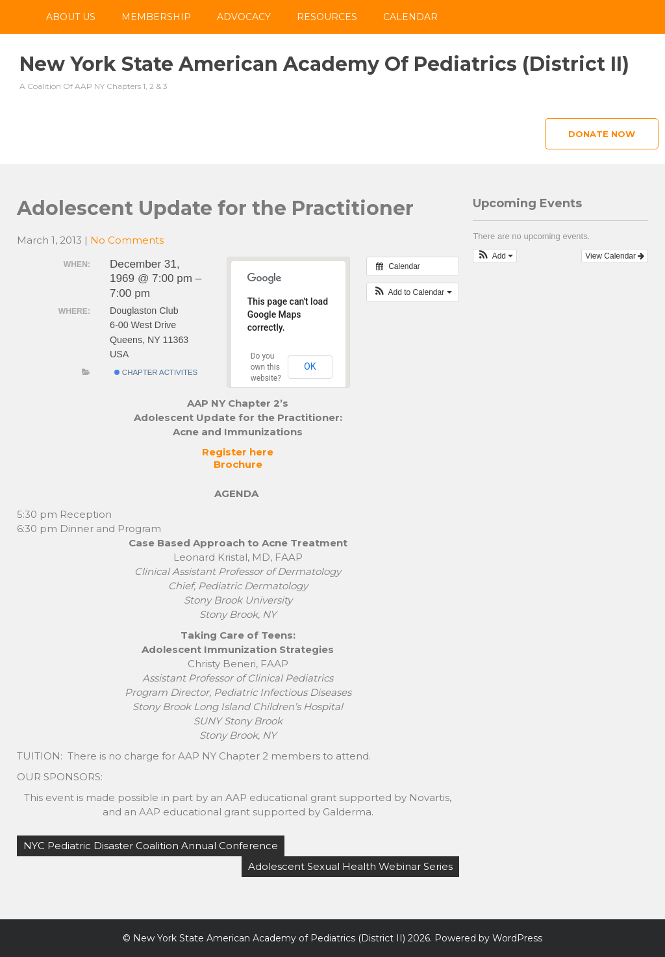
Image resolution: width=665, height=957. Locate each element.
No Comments (127, 240)
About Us (70, 17)
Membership (156, 17)
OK (310, 366)
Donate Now (601, 134)
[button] (412, 292)
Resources (327, 17)
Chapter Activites (155, 372)
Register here (237, 452)
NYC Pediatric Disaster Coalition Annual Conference (150, 845)
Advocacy (244, 17)
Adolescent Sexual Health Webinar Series (350, 866)
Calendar (410, 17)
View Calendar (614, 256)
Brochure (238, 464)
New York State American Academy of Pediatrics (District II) (324, 64)
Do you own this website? (266, 367)
